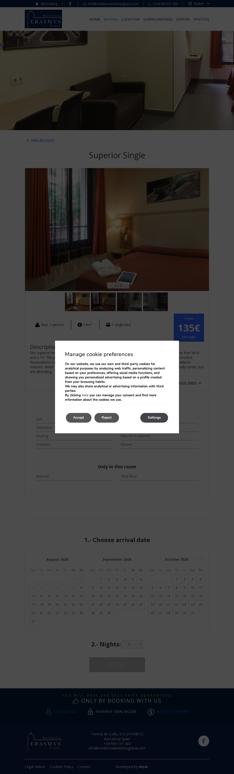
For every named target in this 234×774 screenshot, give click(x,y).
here (85, 395)
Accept (78, 417)
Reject (107, 417)
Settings (154, 417)
